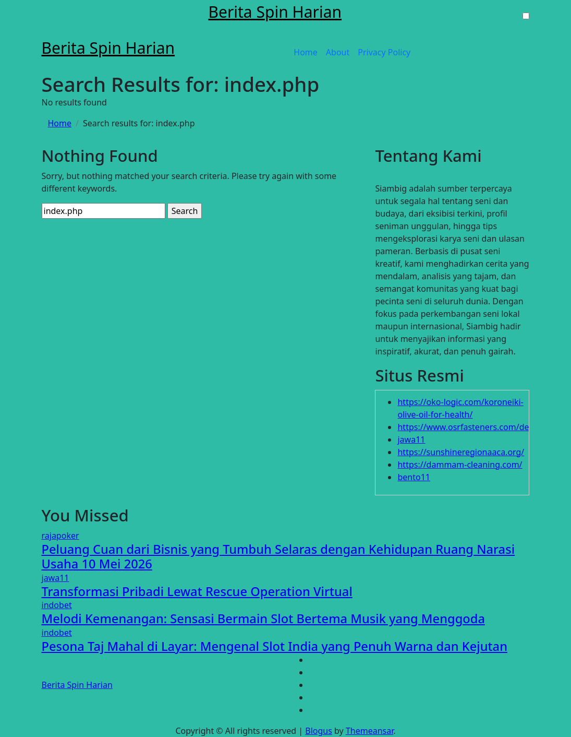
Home (306, 52)
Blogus (318, 730)
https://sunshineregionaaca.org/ (460, 452)
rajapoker (60, 535)
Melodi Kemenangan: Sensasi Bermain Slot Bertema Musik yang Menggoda (263, 618)
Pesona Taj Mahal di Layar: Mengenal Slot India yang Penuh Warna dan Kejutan (274, 646)
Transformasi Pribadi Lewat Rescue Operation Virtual (197, 591)
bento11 (413, 477)
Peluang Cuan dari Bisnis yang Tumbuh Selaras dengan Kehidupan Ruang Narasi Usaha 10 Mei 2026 (278, 556)
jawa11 (411, 439)
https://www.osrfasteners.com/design (471, 427)
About (337, 52)
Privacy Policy (384, 52)
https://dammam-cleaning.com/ (459, 464)
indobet (57, 605)
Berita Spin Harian (275, 11)
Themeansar (369, 730)
